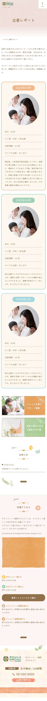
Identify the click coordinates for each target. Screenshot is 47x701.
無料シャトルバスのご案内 (24, 599)
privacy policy (22, 693)
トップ (5, 39)
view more (23, 482)
